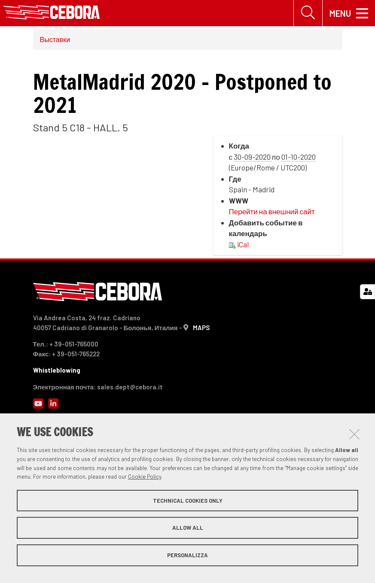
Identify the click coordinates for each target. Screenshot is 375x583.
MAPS (201, 327)
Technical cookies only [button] (188, 500)
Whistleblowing (56, 370)
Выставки (55, 39)
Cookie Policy (144, 476)
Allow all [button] (187, 527)
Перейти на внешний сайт (272, 211)
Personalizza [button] (187, 555)
